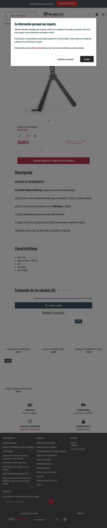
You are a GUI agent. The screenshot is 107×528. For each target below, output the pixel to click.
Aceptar (87, 59)
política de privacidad (38, 48)
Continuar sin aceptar (66, 59)
